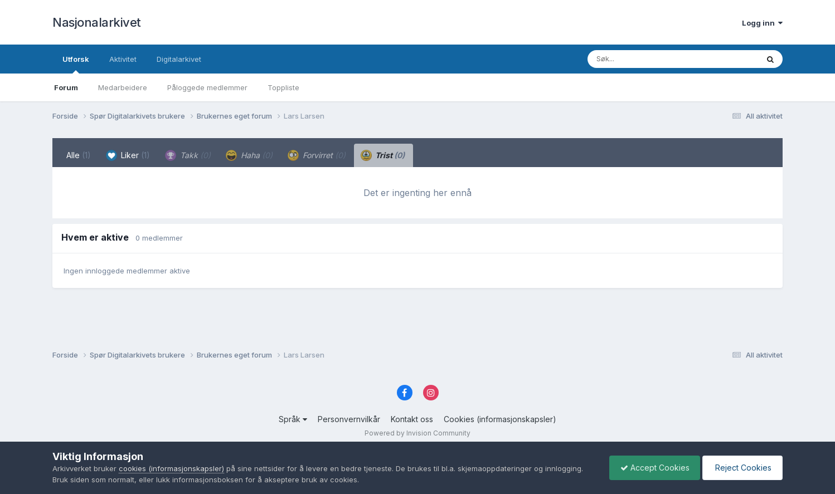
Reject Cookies (741, 467)
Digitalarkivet (179, 59)
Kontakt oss (412, 419)
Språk (293, 419)
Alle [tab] (78, 155)
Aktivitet (123, 59)
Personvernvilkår (349, 419)
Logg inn (762, 22)
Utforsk (75, 64)
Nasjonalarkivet (96, 22)
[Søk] (644, 59)
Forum (66, 87)
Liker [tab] (128, 155)
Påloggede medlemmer (207, 87)
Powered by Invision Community (417, 433)
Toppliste (283, 87)
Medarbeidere (122, 87)
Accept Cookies (652, 467)
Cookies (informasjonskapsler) (500, 419)
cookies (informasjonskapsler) (171, 468)
